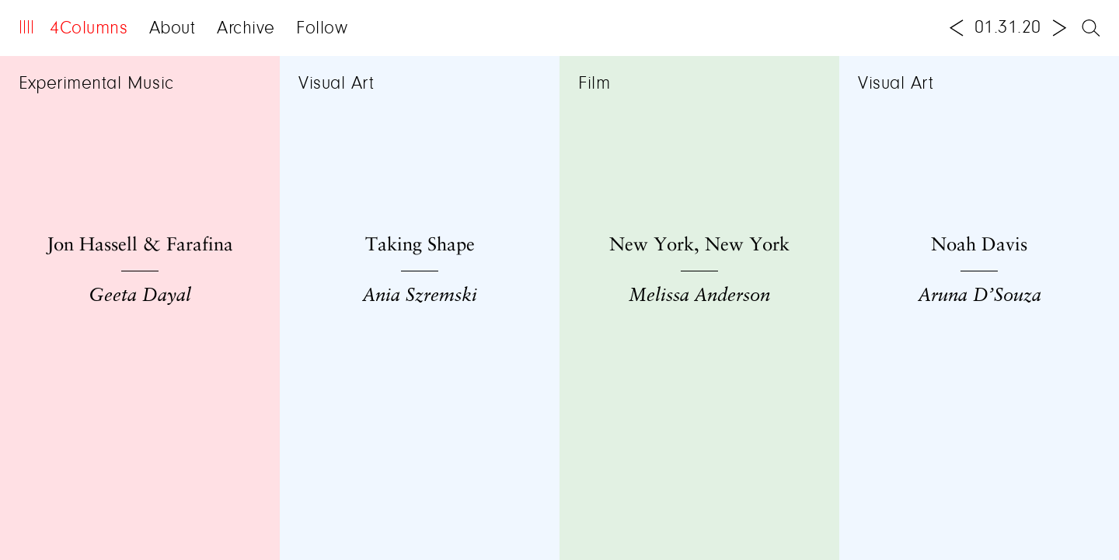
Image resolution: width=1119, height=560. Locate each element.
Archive (246, 28)
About (172, 28)
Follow (321, 28)
